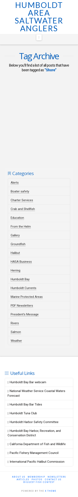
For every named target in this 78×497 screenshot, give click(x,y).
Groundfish (18, 244)
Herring (15, 270)
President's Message (25, 314)
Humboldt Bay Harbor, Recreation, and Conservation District (34, 433)
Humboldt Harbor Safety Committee (33, 422)
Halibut (15, 253)
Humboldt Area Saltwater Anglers (39, 16)
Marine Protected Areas (27, 297)
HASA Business (21, 262)
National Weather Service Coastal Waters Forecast (36, 393)
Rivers (15, 323)
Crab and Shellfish (23, 209)
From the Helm (21, 226)
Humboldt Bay (20, 279)
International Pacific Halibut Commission (36, 461)
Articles (23, 479)
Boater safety (20, 191)
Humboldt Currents (23, 288)
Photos (37, 479)
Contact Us (53, 479)
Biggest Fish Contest (39, 482)
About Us (18, 477)
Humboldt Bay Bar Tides (25, 404)
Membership (36, 477)
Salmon (16, 332)
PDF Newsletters (22, 305)
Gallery (15, 235)
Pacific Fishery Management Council (33, 453)
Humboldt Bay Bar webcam (27, 382)
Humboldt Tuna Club (22, 413)
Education (17, 218)
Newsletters (57, 477)
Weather (16, 341)
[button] (39, 37)
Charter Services (22, 200)
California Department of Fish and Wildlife (37, 444)
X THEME (50, 491)
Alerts (15, 182)
